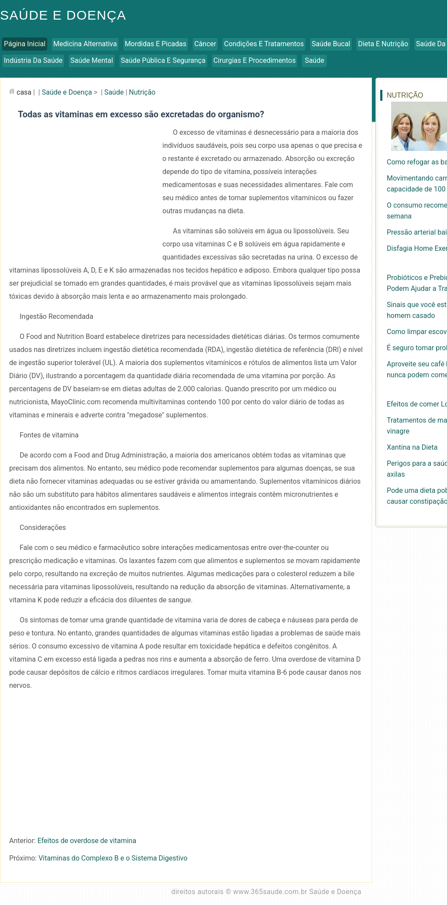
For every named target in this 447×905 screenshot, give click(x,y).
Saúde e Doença (67, 92)
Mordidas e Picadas (155, 44)
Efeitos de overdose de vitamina (87, 841)
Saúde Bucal (331, 44)
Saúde (314, 60)
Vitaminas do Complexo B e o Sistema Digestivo (112, 858)
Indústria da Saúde (33, 60)
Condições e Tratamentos (264, 44)
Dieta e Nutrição (383, 44)
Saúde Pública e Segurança (163, 60)
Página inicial (24, 44)
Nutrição (142, 92)
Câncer (205, 44)
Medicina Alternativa (85, 44)
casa (24, 92)
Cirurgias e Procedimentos (254, 60)
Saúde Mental (91, 60)
